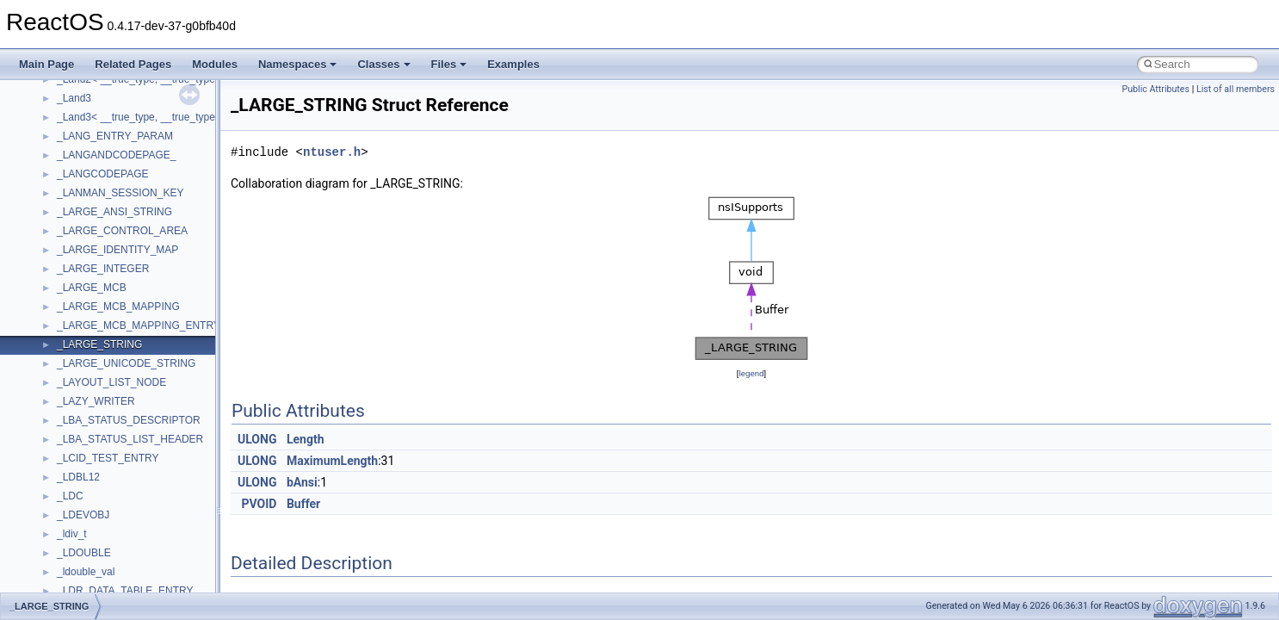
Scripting (77, 302)
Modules (215, 64)
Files (449, 64)
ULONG (257, 439)
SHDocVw (80, 321)
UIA (65, 548)
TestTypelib (82, 454)
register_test (85, 283)
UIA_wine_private (97, 567)
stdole (70, 397)
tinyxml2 (76, 473)
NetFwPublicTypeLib (104, 189)
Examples (513, 64)
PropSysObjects (94, 208)
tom (65, 492)
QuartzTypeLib (90, 264)
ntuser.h (332, 152)
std (64, 378)
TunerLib (77, 511)
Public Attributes (1155, 89)
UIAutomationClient (101, 586)
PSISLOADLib (89, 226)
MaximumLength (332, 461)
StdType (76, 416)
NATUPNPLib (88, 170)
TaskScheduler (91, 435)
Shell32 (74, 340)
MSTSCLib (82, 94)
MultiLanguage (91, 151)
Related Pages (133, 64)
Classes (383, 64)
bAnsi (302, 482)
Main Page (46, 64)
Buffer (303, 504)
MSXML (75, 113)
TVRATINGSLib (93, 530)
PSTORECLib (88, 245)
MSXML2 (78, 132)
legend (750, 373)
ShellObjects (85, 359)
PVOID (259, 504)
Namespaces (297, 64)
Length (305, 439)
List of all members (1235, 89)
